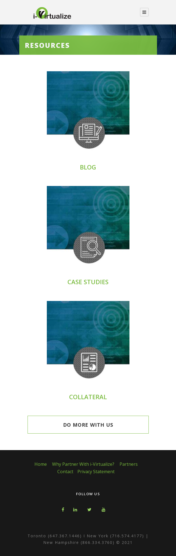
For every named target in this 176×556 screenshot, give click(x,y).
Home (40, 464)
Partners (129, 464)
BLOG (88, 167)
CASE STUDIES (88, 282)
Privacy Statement (96, 472)
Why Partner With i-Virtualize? (83, 464)
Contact (65, 472)
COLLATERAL (88, 397)
